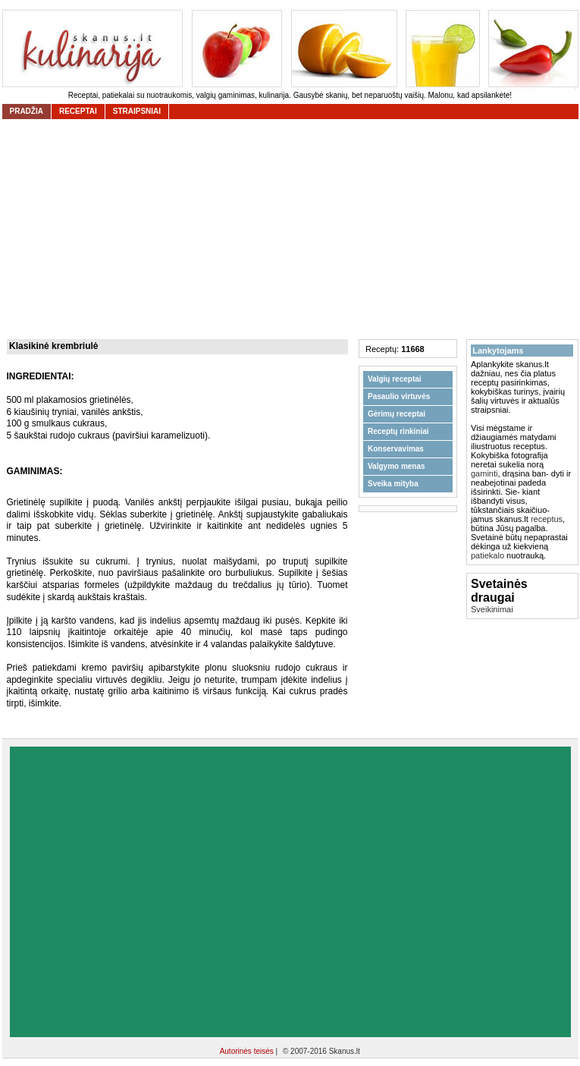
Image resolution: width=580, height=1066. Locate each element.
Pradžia (26, 111)
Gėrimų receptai (396, 414)
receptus (547, 519)
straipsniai (137, 111)
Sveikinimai (492, 609)
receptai (78, 111)
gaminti (484, 473)
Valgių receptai (395, 379)
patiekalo (487, 555)
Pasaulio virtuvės (399, 396)
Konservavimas (396, 449)
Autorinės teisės (248, 1051)
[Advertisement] (142, 892)
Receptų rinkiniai (398, 431)
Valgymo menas (396, 466)
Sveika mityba (393, 484)
